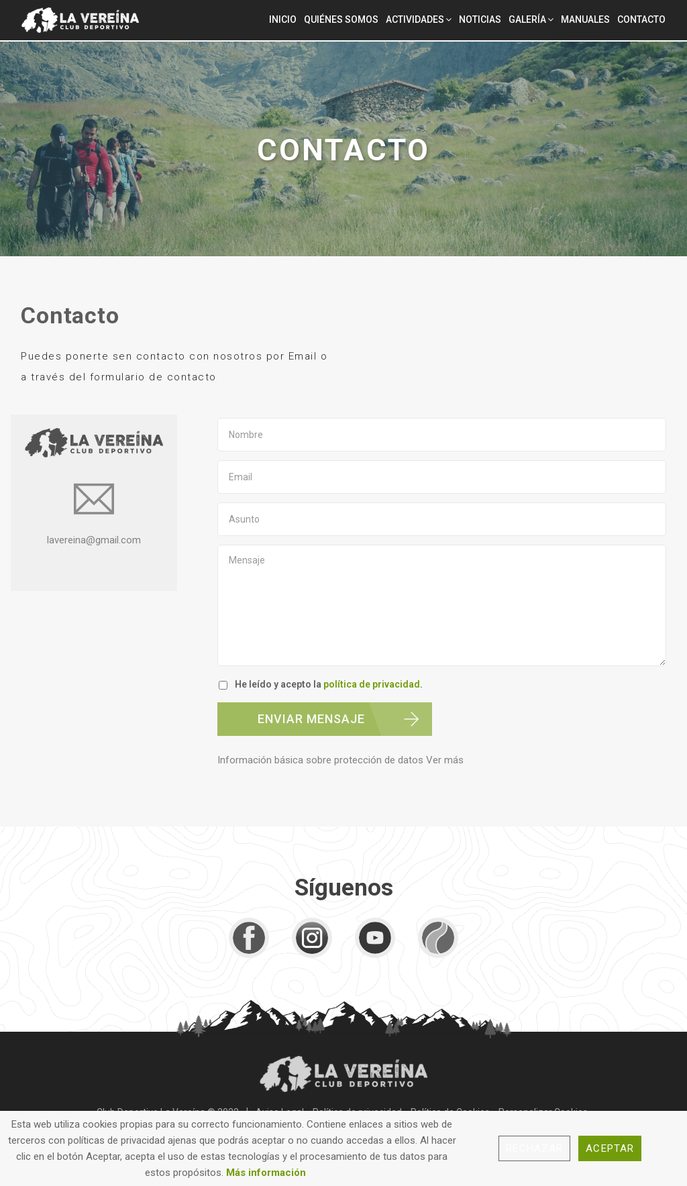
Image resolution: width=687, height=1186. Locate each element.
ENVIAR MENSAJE (311, 719)
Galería (527, 19)
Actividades (415, 19)
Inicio (283, 19)
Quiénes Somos (341, 19)
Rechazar (534, 1148)
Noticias (480, 19)
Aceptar (610, 1148)
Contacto (641, 19)
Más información (266, 1173)
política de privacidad (371, 684)
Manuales (585, 19)
